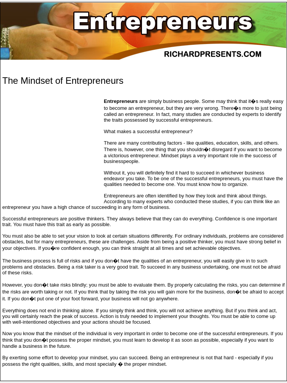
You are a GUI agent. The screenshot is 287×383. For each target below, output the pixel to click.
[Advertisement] (91, 65)
